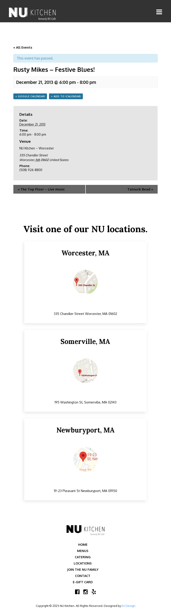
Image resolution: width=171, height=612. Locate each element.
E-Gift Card (83, 582)
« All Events (22, 47)
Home (83, 544)
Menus (82, 551)
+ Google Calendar (30, 96)
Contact (82, 576)
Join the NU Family (82, 569)
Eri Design (128, 606)
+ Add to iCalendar (66, 96)
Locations (83, 563)
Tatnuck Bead (140, 189)
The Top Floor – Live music (41, 189)
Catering (83, 557)
